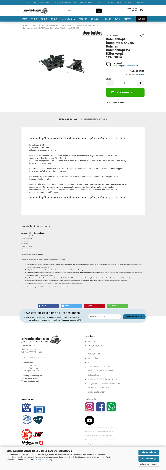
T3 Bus (54, 19)
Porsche (83, 19)
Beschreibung (68, 119)
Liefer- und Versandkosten (99, 367)
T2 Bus (44, 19)
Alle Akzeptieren (149, 452)
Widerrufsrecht (94, 354)
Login (128, 3)
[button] (110, 83)
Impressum (92, 341)
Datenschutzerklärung (43, 460)
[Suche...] (99, 11)
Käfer (24, 19)
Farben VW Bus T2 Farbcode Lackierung (104, 379)
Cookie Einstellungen (96, 392)
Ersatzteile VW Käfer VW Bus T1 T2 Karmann (96, 3)
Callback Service (94, 375)
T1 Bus (34, 19)
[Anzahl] (125, 83)
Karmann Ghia (68, 19)
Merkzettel (140, 3)
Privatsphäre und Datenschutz (100, 371)
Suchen (141, 19)
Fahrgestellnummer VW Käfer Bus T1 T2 (104, 383)
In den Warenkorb (122, 92)
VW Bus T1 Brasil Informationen (101, 388)
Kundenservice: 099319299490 (39, 3)
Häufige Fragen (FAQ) (96, 345)
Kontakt (91, 350)
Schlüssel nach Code (101, 19)
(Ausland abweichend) (130, 66)
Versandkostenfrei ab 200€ (65, 3)
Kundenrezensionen (94, 119)
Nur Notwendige (149, 459)
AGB (89, 362)
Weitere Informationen (149, 464)
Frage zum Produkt (116, 102)
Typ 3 (117, 19)
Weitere (127, 19)
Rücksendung (93, 358)
